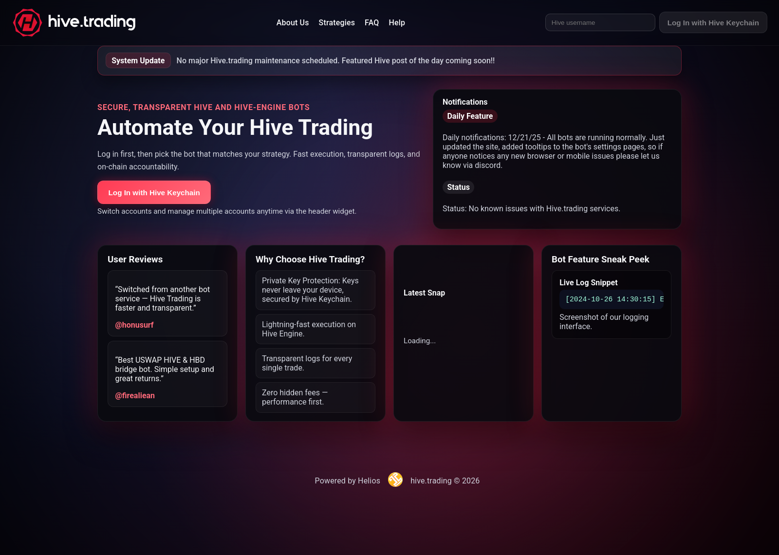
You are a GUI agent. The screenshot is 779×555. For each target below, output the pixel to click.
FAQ (372, 22)
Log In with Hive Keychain (713, 22)
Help (397, 22)
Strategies (337, 22)
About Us (293, 22)
